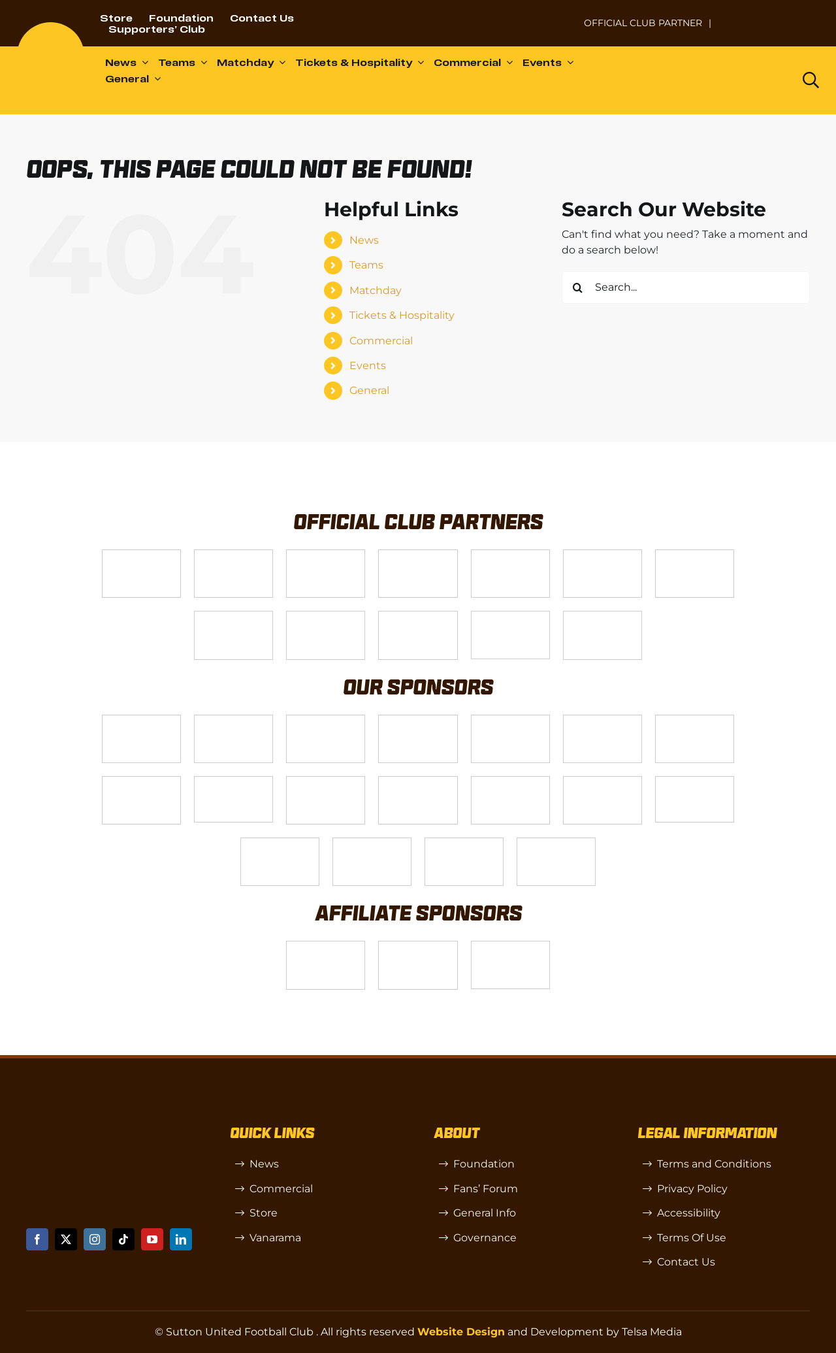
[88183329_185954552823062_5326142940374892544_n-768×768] (694, 720)
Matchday (375, 290)
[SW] (325, 946)
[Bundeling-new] (141, 781)
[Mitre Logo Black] (556, 843)
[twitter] (66, 1239)
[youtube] (152, 1239)
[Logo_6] (233, 720)
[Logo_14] (325, 555)
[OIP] (510, 946)
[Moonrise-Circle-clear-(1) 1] (602, 781)
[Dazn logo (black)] (757, 80)
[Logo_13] (602, 720)
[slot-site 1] (325, 781)
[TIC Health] (372, 843)
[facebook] (37, 1239)
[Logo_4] (233, 616)
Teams (366, 265)
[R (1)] (418, 946)
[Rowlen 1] (418, 781)
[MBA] (510, 720)
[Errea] (464, 843)
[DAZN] (602, 616)
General (369, 390)
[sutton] (50, 27)
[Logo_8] (418, 720)
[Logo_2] (602, 555)
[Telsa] (141, 555)
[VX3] (233, 555)
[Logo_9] (510, 555)
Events (367, 365)
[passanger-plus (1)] (510, 781)
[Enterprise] (510, 616)
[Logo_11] (694, 555)
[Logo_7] (325, 720)
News (364, 240)
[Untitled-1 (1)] (770, 14)
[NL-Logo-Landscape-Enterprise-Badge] (557, 16)
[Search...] (686, 287)
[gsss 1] (325, 616)
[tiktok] (123, 1239)
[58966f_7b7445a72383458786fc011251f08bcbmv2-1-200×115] (694, 781)
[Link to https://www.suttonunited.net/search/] (811, 80)
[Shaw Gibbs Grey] (280, 843)
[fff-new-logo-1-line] (418, 616)
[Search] (578, 287)
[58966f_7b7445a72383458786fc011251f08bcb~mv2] (233, 781)
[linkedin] (181, 1239)
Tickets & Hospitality (402, 315)
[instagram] (95, 1239)
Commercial (381, 340)
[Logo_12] (418, 555)
